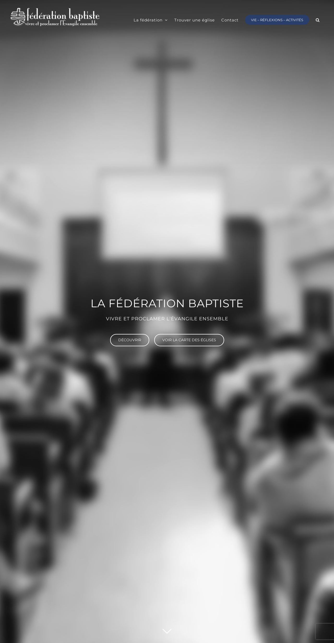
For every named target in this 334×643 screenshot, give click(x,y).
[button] (318, 19)
